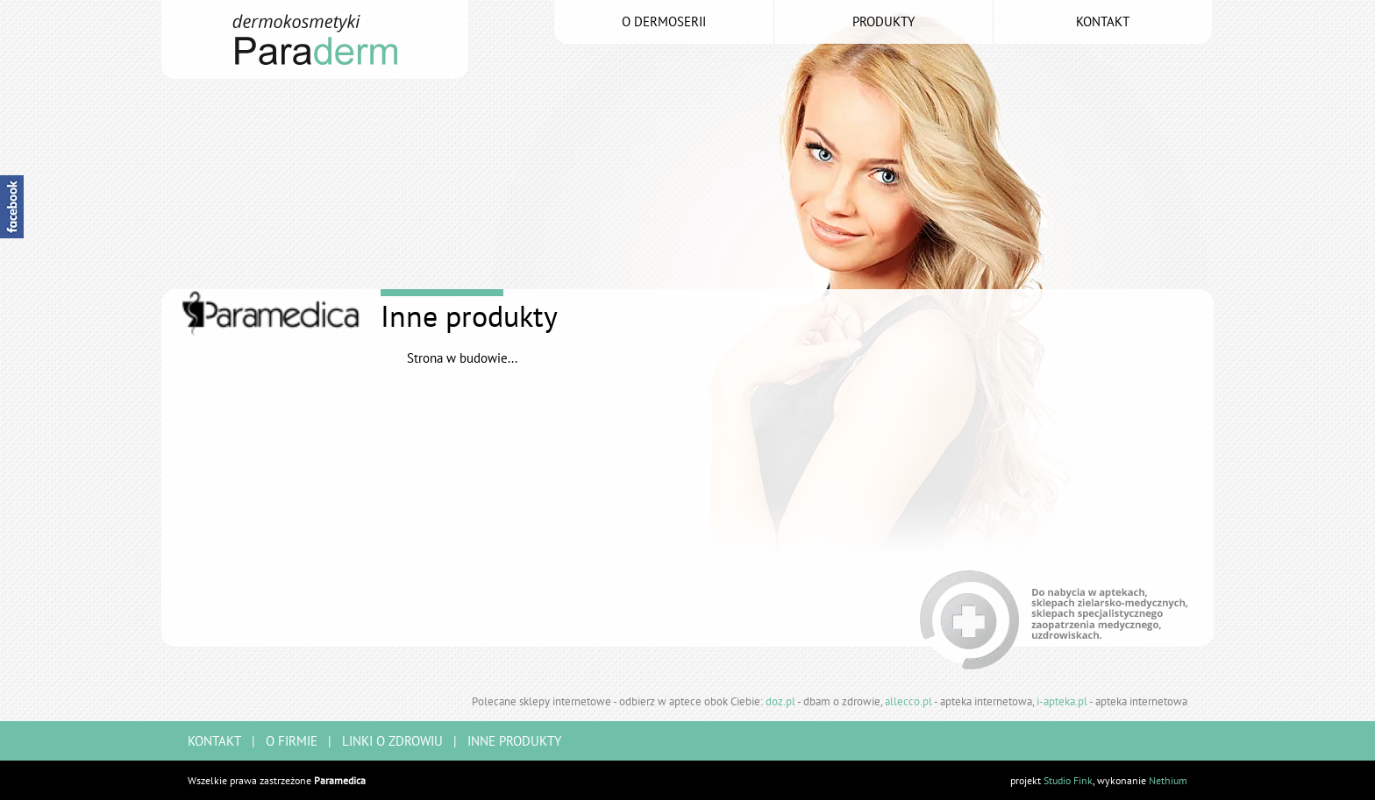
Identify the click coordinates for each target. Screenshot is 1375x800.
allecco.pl (908, 701)
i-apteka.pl (1062, 701)
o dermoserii (664, 21)
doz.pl (780, 701)
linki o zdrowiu (392, 741)
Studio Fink (1068, 780)
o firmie (291, 741)
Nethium (1168, 780)
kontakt (1102, 21)
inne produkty (514, 741)
